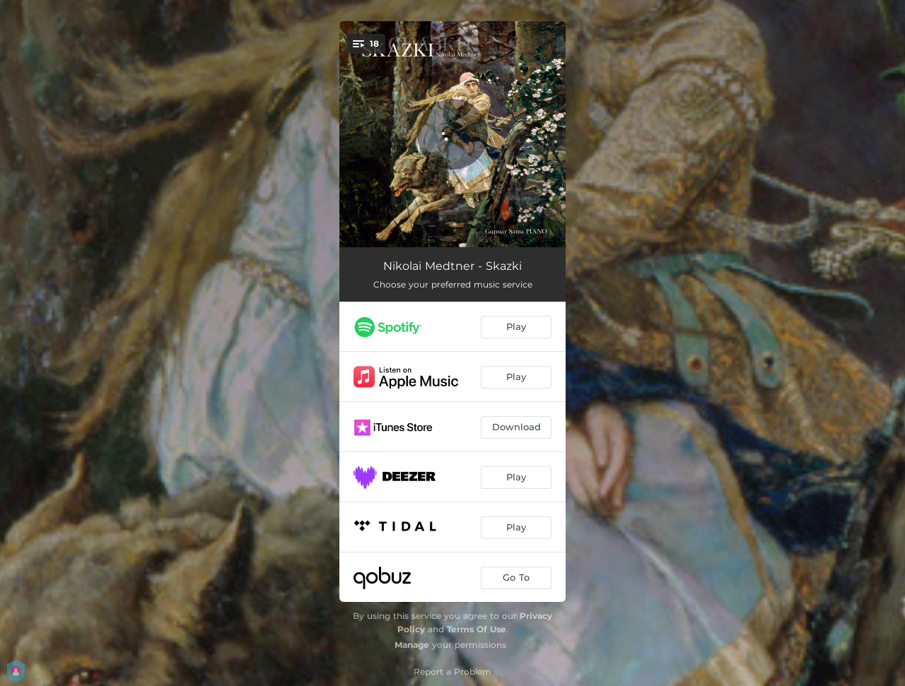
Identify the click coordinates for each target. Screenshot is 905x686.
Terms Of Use (476, 629)
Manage (412, 644)
